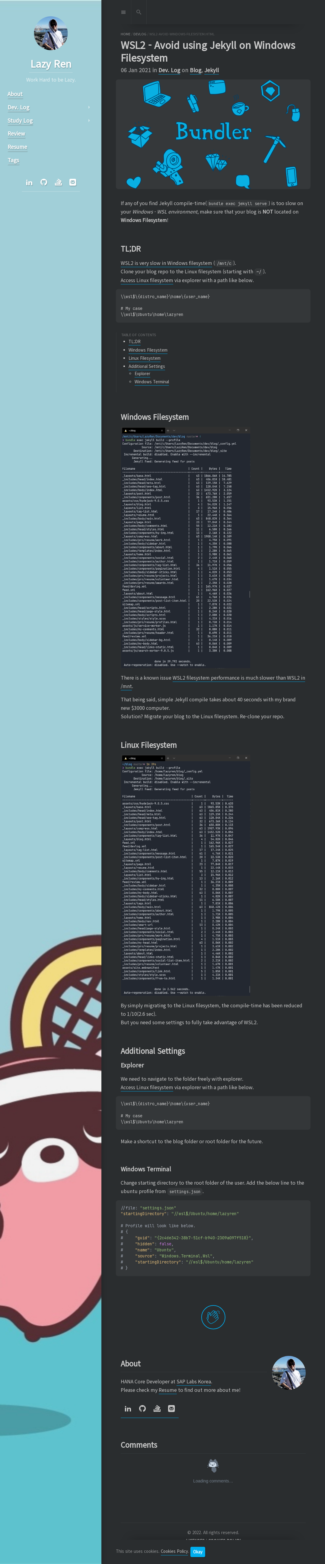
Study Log (19, 120)
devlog (139, 34)
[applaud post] (213, 1317)
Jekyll (211, 70)
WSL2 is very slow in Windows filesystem (166, 262)
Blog (195, 70)
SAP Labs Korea (194, 1381)
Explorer (142, 373)
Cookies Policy (174, 1551)
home (125, 34)
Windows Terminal (152, 382)
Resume (168, 1389)
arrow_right (88, 107)
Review (16, 133)
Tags (13, 160)
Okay (197, 1552)
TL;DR (135, 341)
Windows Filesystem (148, 350)
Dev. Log (169, 70)
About (14, 94)
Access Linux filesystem (147, 280)
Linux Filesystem (145, 358)
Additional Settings (147, 366)
